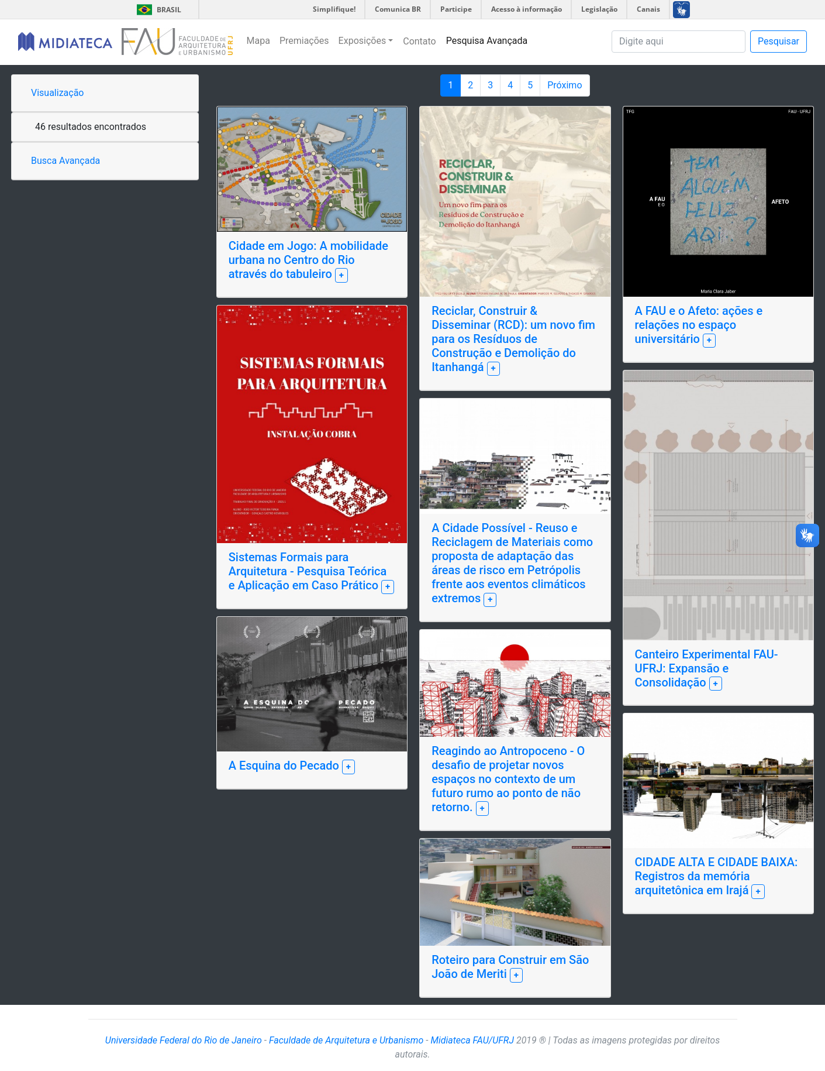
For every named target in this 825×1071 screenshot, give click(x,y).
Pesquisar (778, 41)
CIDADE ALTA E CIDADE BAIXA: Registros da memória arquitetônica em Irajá (716, 876)
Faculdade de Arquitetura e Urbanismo (346, 1040)
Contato (419, 41)
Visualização (57, 92)
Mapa (258, 40)
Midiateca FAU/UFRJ (472, 1040)
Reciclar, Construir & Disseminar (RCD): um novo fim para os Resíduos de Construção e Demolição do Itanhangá (513, 339)
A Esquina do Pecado (285, 765)
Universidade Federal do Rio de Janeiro (183, 1040)
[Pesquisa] (678, 41)
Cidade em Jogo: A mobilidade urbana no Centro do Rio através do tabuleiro (308, 260)
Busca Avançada (65, 160)
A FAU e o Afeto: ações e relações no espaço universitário (699, 325)
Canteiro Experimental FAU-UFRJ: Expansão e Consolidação (706, 668)
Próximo (564, 85)
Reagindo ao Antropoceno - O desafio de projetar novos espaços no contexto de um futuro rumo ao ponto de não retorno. (508, 779)
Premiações (304, 40)
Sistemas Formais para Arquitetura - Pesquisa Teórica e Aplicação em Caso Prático (308, 571)
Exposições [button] (362, 40)
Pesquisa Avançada (487, 40)
